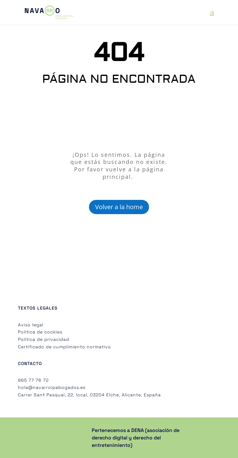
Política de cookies (40, 332)
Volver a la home (119, 207)
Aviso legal (30, 325)
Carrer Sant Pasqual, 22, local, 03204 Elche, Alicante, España (89, 395)
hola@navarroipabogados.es (52, 387)
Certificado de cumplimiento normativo (64, 347)
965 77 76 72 (33, 380)
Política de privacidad (43, 339)
